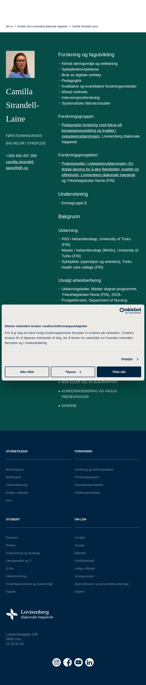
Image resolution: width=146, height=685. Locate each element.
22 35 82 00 (15, 644)
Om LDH (80, 519)
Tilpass (73, 372)
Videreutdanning (16, 485)
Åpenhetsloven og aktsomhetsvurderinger (102, 584)
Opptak (10, 591)
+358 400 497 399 (21, 156)
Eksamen (12, 537)
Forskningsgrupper (87, 477)
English (79, 591)
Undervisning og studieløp (23, 553)
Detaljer (127, 359)
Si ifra (10, 568)
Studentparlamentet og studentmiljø (29, 584)
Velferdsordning (16, 576)
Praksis (11, 545)
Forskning (83, 451)
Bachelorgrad (14, 469)
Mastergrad (13, 477)
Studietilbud (17, 451)
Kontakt (80, 537)
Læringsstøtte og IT (18, 560)
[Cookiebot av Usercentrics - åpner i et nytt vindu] (122, 311)
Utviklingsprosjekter (87, 492)
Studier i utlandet (17, 492)
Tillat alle (119, 372)
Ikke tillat (27, 372)
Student (13, 519)
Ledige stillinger (85, 568)
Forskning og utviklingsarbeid (94, 469)
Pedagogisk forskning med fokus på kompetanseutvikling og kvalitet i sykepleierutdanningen (92, 130)
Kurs (9, 500)
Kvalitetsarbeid (84, 560)
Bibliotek (80, 553)
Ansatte (80, 545)
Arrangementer (84, 576)
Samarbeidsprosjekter (89, 485)
